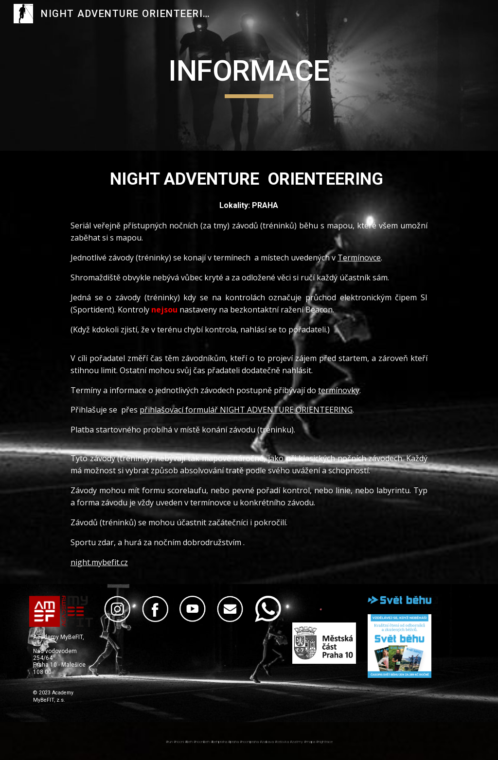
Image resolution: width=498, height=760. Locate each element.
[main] (248, 75)
